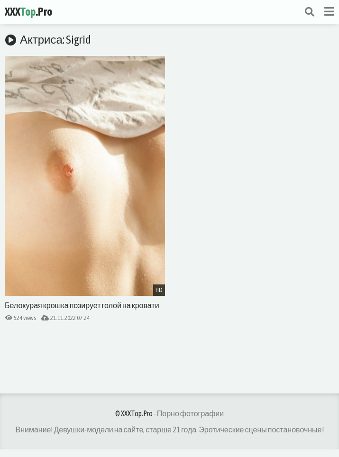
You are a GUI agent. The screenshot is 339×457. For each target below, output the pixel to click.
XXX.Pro (28, 11)
